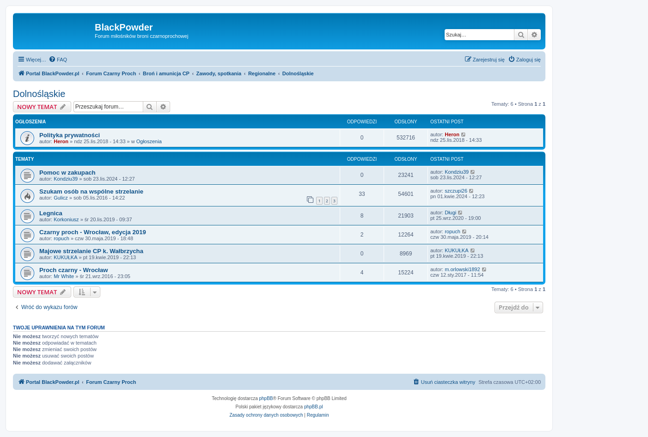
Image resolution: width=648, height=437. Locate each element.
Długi (450, 212)
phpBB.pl (313, 406)
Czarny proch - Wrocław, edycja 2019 (92, 232)
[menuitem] (58, 59)
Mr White (64, 276)
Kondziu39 (66, 179)
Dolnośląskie (39, 94)
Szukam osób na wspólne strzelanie (91, 191)
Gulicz (61, 197)
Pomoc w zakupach (67, 172)
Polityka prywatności (69, 135)
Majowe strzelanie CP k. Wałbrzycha (91, 251)
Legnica (50, 213)
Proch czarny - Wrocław (73, 270)
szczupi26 (456, 191)
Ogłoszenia (149, 141)
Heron (61, 141)
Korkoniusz (66, 219)
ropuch (61, 238)
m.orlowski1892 (462, 269)
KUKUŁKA (65, 257)
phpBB (266, 398)
